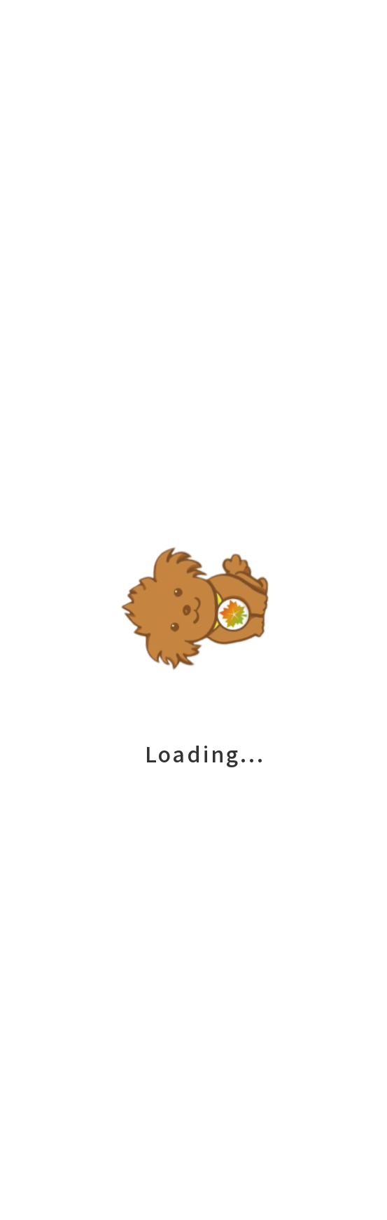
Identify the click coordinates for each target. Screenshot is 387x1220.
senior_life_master (253, 133)
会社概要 (194, 1080)
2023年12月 (37, 775)
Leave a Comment (168, 84)
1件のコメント (153, 480)
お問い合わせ (194, 1125)
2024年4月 (33, 760)
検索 (14, 515)
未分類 (87, 84)
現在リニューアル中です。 (83, 119)
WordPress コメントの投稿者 (268, 697)
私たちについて (193, 1036)
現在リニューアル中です (76, 416)
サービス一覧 (194, 992)
